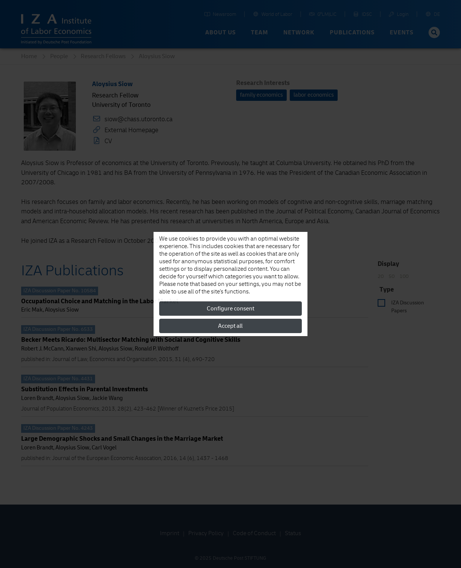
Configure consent (230, 308)
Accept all (230, 326)
